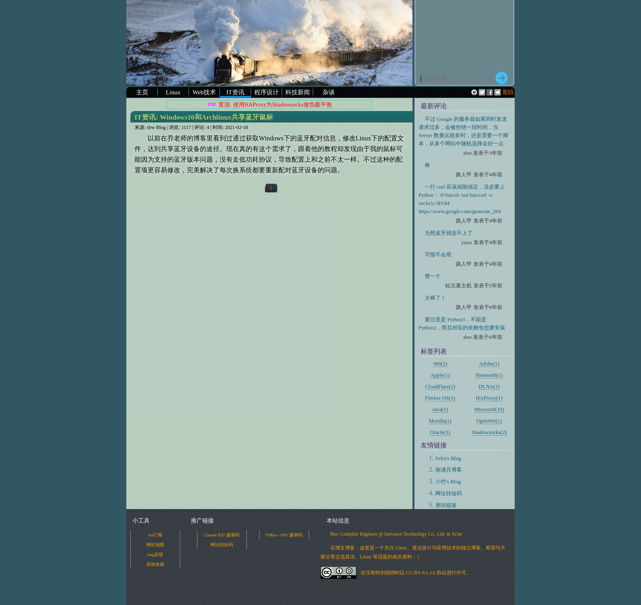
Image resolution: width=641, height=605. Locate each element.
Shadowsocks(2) (489, 432)
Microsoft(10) (489, 409)
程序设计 (266, 92)
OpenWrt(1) (489, 421)
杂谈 (329, 92)
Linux (173, 92)
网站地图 (155, 544)
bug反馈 (156, 554)
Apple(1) (440, 375)
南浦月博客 (448, 470)
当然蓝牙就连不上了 (449, 233)
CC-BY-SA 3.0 (420, 573)
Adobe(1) (489, 363)
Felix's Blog (448, 458)
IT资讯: (203, 117)
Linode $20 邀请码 (221, 534)
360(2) (440, 363)
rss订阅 (155, 534)
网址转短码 (448, 493)
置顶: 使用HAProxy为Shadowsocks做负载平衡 (275, 105)
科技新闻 (297, 92)
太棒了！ (435, 298)
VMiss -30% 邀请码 (284, 534)
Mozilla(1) (440, 421)
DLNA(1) (489, 386)
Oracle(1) (440, 432)
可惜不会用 (438, 254)
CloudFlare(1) (440, 386)
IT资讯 (235, 92)
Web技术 (204, 92)
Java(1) (440, 409)
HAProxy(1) (489, 398)
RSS (508, 92)
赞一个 (433, 276)
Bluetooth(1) (488, 375)
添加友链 (155, 564)
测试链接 (446, 505)
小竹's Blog (448, 481)
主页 (142, 92)
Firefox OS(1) (440, 398)
